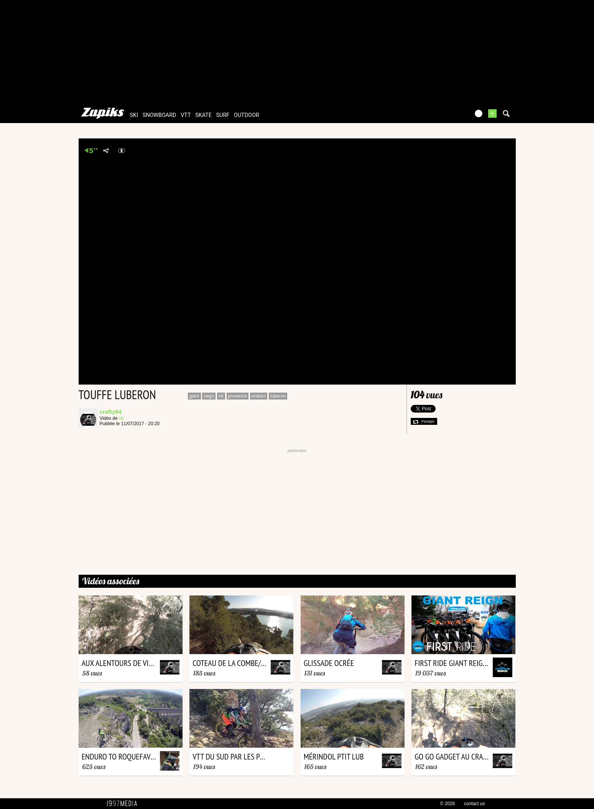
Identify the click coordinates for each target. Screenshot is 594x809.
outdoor (246, 115)
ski (134, 115)
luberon (278, 396)
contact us (474, 803)
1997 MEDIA (124, 803)
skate (203, 115)
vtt (186, 115)
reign (209, 396)
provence (237, 396)
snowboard (159, 115)
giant (194, 396)
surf (223, 115)
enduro (259, 396)
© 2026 (447, 803)
